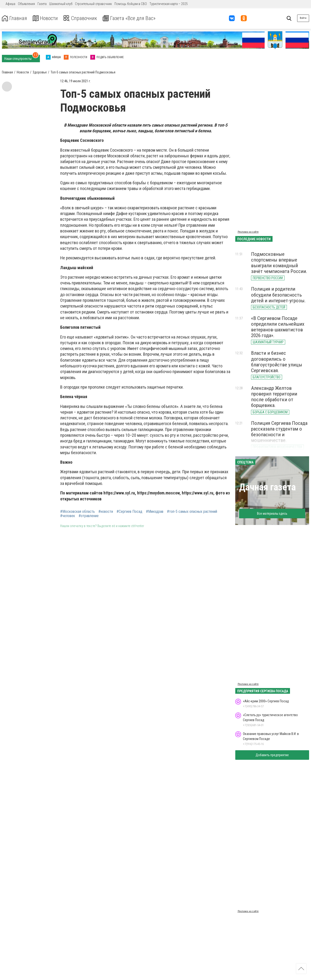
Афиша (10, 4)
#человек (67, 516)
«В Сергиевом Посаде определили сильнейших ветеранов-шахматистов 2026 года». (277, 326)
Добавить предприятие (272, 755)
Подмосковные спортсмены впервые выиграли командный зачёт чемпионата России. (279, 262)
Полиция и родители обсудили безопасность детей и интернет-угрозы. (278, 294)
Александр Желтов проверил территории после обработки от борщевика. (274, 396)
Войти (303, 18)
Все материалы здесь (272, 513)
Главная (15, 18)
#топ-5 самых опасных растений (192, 511)
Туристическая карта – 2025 (169, 4)
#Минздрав (154, 511)
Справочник (84, 18)
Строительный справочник (93, 4)
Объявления (26, 4)
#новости (105, 511)
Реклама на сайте (248, 231)
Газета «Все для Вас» (136, 18)
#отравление (89, 516)
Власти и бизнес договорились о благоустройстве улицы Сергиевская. (276, 361)
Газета (42, 4)
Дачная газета (267, 487)
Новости (47, 18)
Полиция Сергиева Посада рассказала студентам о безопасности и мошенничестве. (279, 431)
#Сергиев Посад (129, 511)
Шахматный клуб (60, 4)
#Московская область (77, 511)
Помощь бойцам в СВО (130, 4)
